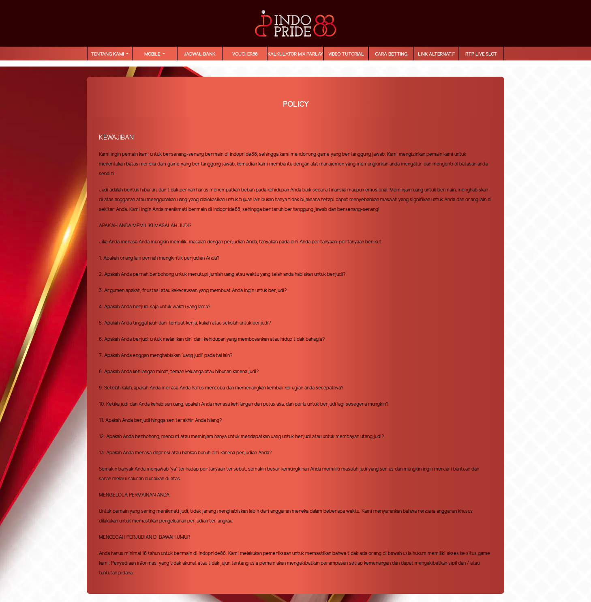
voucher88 (244, 54)
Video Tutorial (346, 54)
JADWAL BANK (199, 54)
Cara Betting (391, 54)
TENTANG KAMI (108, 54)
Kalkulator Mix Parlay (295, 54)
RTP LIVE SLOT (481, 54)
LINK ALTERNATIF (436, 54)
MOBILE (152, 54)
